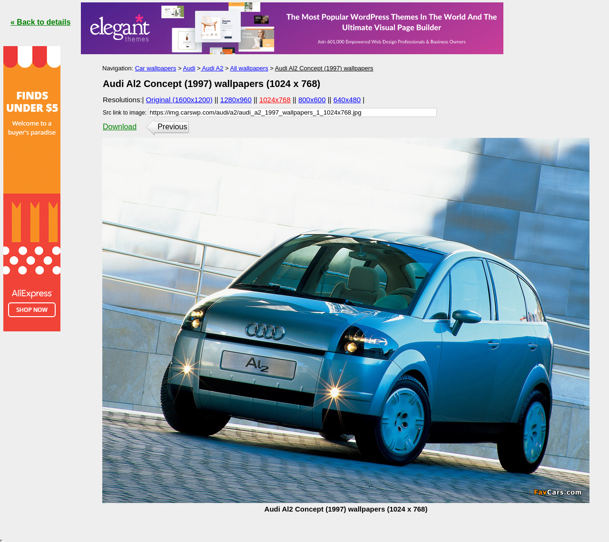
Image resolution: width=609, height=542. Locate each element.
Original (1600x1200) (179, 100)
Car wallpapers (156, 68)
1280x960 (236, 100)
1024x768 (275, 100)
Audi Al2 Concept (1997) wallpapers (324, 68)
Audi (189, 68)
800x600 (312, 100)
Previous (172, 127)
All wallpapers (249, 68)
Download (120, 127)
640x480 (347, 100)
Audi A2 (212, 68)
